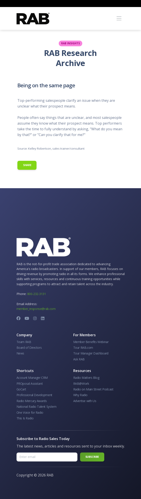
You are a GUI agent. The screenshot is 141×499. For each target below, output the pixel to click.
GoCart (21, 389)
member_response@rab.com (36, 309)
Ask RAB (79, 359)
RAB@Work (81, 383)
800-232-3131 (36, 294)
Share (27, 165)
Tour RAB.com (83, 347)
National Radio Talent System (36, 406)
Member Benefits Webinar (91, 342)
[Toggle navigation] (119, 18)
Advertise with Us (84, 401)
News (20, 353)
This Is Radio (25, 418)
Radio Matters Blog (86, 378)
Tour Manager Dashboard (90, 353)
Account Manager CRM (32, 378)
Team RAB (23, 342)
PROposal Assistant (29, 383)
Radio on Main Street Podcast (93, 389)
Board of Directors (29, 347)
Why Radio (80, 395)
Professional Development (34, 395)
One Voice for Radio (29, 412)
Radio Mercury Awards (31, 401)
